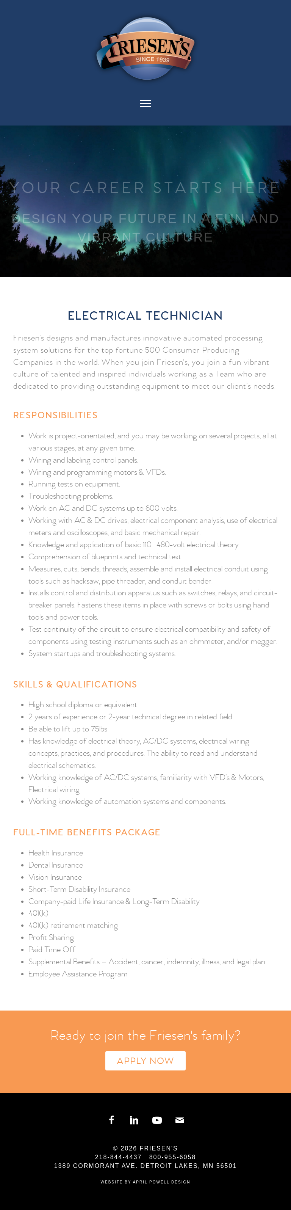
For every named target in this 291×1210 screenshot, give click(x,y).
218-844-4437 (118, 1157)
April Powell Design (162, 1182)
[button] (111, 1120)
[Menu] (145, 107)
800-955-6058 (172, 1157)
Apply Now (145, 1061)
